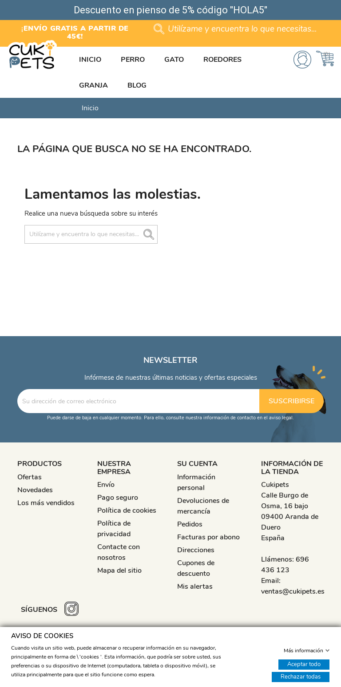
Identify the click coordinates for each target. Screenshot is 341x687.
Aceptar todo (304, 664)
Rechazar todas (301, 676)
